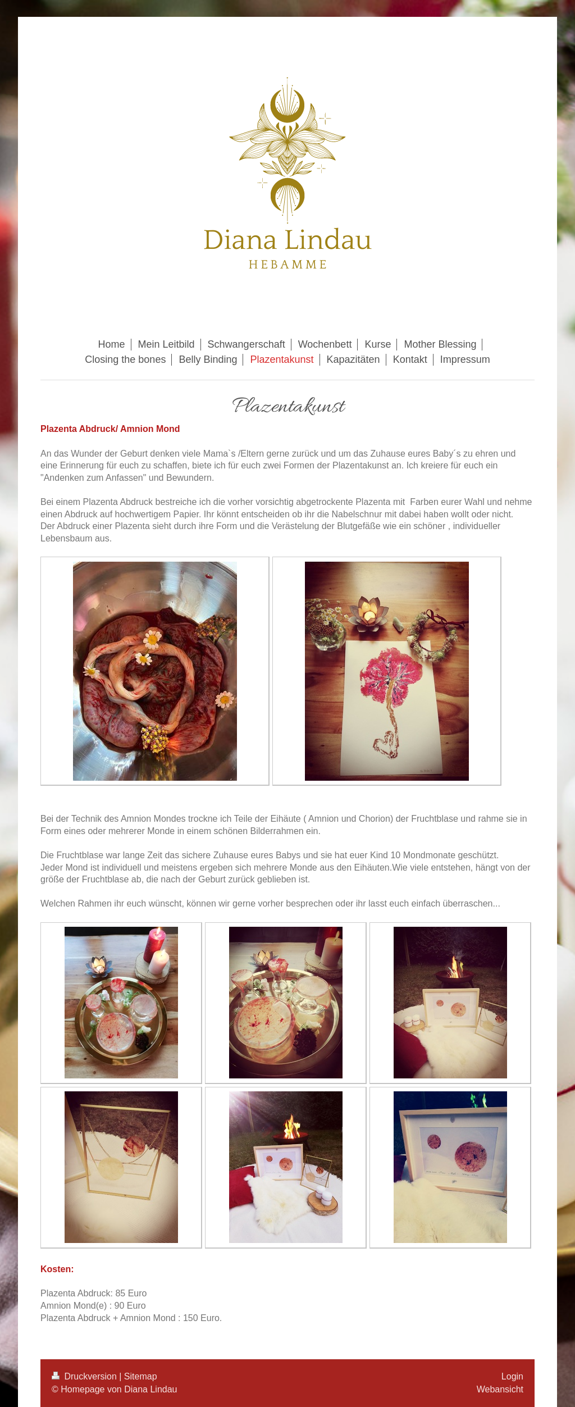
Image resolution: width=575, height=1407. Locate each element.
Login (512, 1376)
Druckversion (85, 1376)
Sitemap (140, 1376)
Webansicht (500, 1389)
